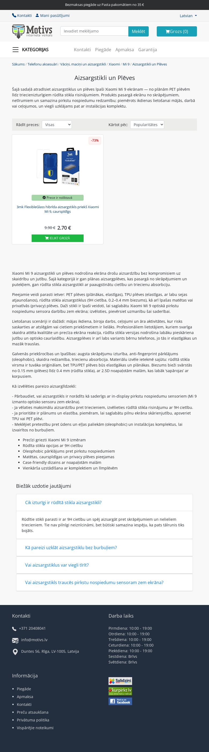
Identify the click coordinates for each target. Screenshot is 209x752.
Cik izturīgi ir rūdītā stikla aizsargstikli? (63, 502)
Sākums (18, 64)
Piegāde (103, 50)
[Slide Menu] (32, 49)
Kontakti (22, 15)
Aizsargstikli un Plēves (149, 64)
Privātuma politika (33, 719)
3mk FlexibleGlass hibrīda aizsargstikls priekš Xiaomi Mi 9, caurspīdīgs (58, 209)
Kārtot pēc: (118, 124)
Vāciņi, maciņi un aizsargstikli (83, 64)
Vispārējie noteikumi (35, 727)
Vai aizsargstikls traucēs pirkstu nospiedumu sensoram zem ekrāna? (94, 582)
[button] (188, 15)
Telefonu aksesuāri (42, 64)
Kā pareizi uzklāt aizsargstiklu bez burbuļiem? (71, 548)
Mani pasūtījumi (52, 15)
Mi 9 (126, 64)
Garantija (147, 50)
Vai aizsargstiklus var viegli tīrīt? (57, 565)
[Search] (138, 31)
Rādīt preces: (28, 124)
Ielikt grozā (57, 238)
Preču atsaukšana (32, 712)
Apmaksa (124, 50)
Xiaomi (114, 64)
